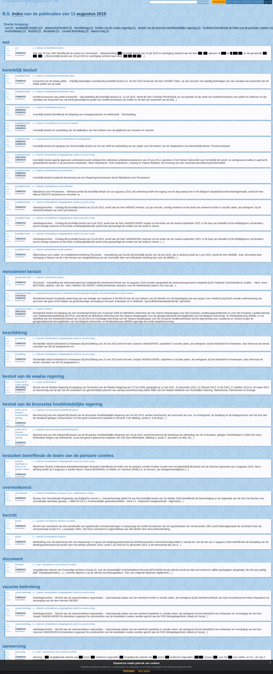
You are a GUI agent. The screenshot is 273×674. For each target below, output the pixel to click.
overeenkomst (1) (15, 30)
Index (17, 13)
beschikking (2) (83, 27)
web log (247, 2)
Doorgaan (129, 670)
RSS (229, 2)
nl (266, 2)
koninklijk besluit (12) (29, 27)
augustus (86, 13)
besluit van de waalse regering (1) (115, 27)
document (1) (51, 30)
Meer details (144, 671)
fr (269, 2)
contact (258, 2)
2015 (101, 13)
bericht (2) (34, 30)
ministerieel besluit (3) (58, 27)
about (237, 2)
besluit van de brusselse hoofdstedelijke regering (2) (169, 27)
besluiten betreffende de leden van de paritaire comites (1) (238, 27)
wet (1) (9, 27)
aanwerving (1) (100, 30)
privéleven (219, 2)
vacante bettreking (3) (75, 30)
